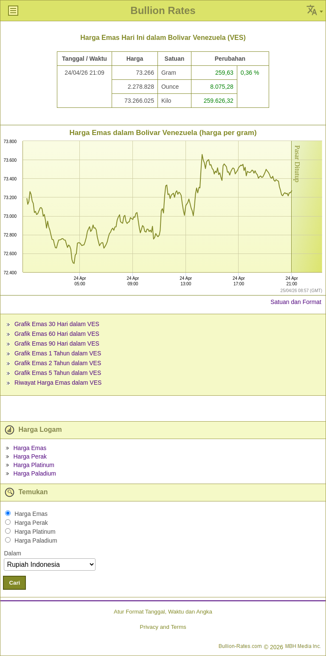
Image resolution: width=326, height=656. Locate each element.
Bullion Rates (162, 10)
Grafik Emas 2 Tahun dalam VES (57, 363)
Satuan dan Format (295, 301)
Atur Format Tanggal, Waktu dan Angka (163, 611)
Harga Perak (30, 456)
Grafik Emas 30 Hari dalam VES (56, 324)
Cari (14, 583)
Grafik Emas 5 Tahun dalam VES (57, 372)
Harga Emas (29, 448)
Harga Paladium (34, 473)
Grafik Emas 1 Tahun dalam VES (57, 353)
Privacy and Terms (163, 627)
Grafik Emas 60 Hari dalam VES (56, 333)
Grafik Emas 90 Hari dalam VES (56, 343)
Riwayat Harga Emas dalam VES (57, 382)
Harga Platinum (33, 465)
